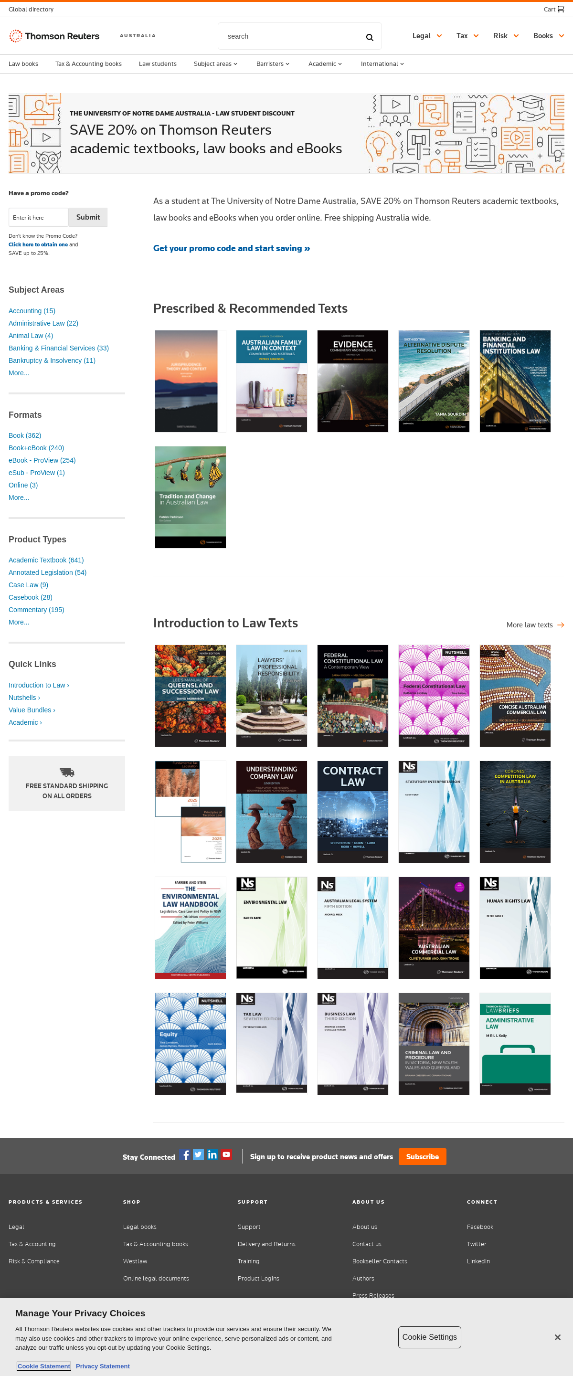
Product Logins (258, 1278)
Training (249, 1261)
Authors (363, 1278)
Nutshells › (24, 697)
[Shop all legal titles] (535, 625)
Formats (25, 415)
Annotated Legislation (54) (47, 572)
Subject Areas (36, 290)
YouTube (226, 1155)
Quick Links (32, 664)
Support (249, 1227)
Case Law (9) (28, 585)
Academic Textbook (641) (46, 560)
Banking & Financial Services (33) (59, 348)
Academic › (25, 722)
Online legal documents (156, 1278)
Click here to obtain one (38, 244)
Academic (326, 64)
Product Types (37, 539)
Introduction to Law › (39, 685)
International (383, 64)
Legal (16, 1227)
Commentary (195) (36, 610)
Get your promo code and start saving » (231, 248)
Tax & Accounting (32, 1244)
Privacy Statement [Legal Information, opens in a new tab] (101, 1366)
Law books (23, 63)
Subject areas (216, 64)
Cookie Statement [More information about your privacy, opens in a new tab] (44, 1366)
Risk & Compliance (34, 1261)
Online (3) (23, 485)
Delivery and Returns (267, 1244)
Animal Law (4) (31, 335)
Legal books (140, 1227)
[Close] (557, 1337)
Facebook (185, 1155)
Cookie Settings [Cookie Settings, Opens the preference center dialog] (430, 1337)
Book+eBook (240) (36, 448)
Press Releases (373, 1295)
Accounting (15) (32, 311)
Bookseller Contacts (379, 1261)
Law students (158, 63)
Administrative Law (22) (43, 323)
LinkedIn (478, 1261)
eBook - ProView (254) (42, 460)
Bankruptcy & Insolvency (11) (52, 360)
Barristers (273, 64)
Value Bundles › (32, 710)
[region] (286, 1337)
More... (19, 373)
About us (364, 1227)
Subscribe (422, 1156)
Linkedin (212, 1155)
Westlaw (135, 1261)
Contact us (367, 1244)
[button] (34, 9)
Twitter (198, 1155)
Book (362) (25, 435)
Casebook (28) (31, 597)
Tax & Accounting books (88, 63)
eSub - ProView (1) (37, 472)
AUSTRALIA (138, 35)
